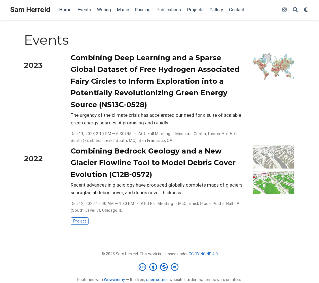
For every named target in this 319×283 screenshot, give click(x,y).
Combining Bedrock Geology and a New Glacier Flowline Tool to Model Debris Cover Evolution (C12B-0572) (153, 163)
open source (157, 279)
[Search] (295, 10)
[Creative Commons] (160, 267)
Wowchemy (114, 279)
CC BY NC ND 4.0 (203, 254)
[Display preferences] (306, 10)
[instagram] (284, 10)
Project (79, 221)
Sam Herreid (30, 10)
